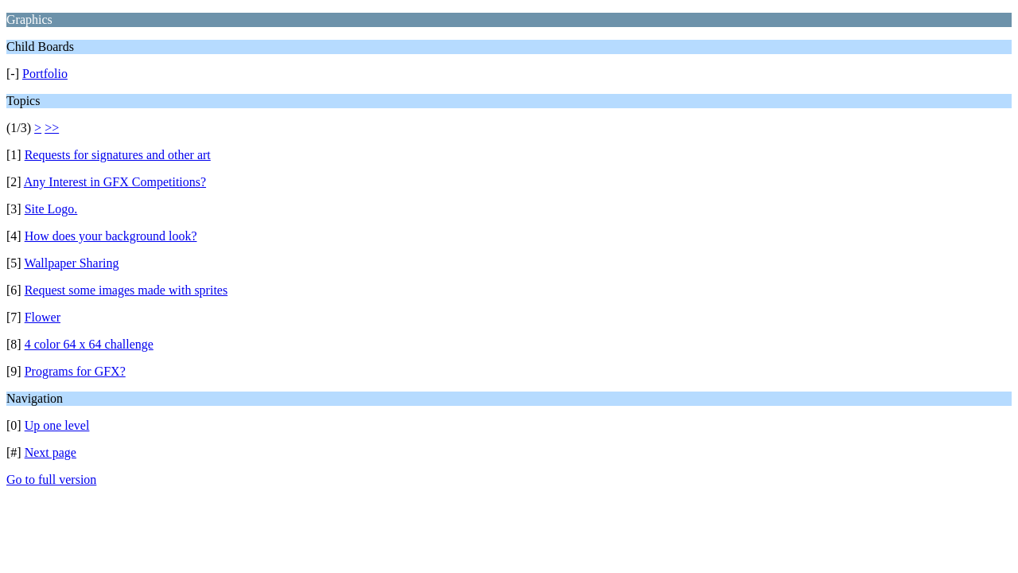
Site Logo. (51, 209)
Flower (42, 317)
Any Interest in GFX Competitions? (115, 182)
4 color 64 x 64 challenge (89, 344)
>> (52, 127)
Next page (50, 452)
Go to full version (51, 479)
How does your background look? (111, 236)
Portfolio (45, 73)
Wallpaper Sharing (71, 263)
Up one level (57, 425)
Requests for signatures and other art (118, 155)
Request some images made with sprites (126, 290)
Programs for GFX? (75, 371)
